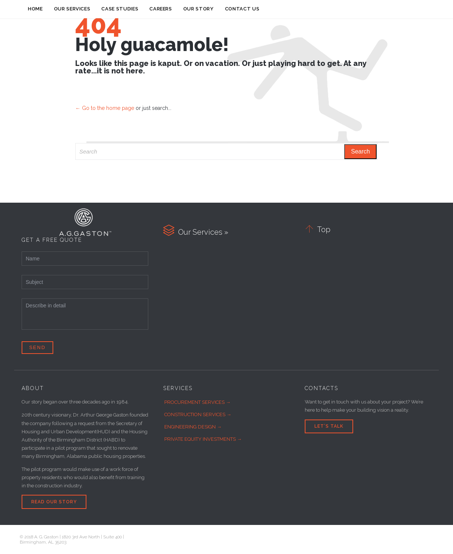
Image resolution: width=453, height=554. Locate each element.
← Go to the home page (104, 108)
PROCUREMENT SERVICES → (197, 402)
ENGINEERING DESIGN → (193, 427)
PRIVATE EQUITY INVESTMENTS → (203, 439)
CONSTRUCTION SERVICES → (197, 414)
